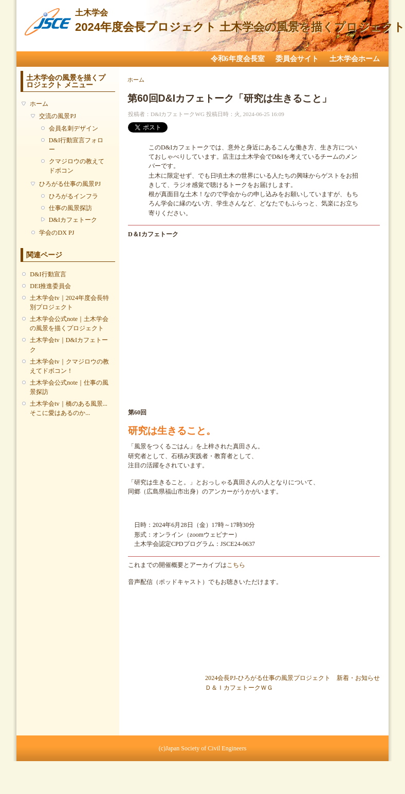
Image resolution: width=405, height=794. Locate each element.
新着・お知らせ (358, 678)
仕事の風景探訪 (70, 208)
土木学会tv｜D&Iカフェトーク (69, 344)
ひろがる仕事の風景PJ (70, 183)
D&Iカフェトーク (73, 219)
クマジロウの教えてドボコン (76, 166)
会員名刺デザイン (73, 128)
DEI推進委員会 (50, 286)
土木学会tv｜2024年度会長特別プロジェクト (69, 302)
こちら (236, 565)
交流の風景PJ (57, 116)
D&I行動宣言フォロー (76, 145)
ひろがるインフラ (73, 196)
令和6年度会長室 (238, 59)
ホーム (39, 103)
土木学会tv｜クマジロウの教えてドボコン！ (69, 366)
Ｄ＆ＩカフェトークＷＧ (239, 687)
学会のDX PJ (56, 232)
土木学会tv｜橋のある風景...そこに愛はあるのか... (68, 408)
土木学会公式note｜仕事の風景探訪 (69, 387)
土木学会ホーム (354, 59)
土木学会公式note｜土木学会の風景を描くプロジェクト (69, 323)
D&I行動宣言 (48, 274)
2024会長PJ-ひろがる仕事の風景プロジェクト (267, 678)
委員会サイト (297, 59)
